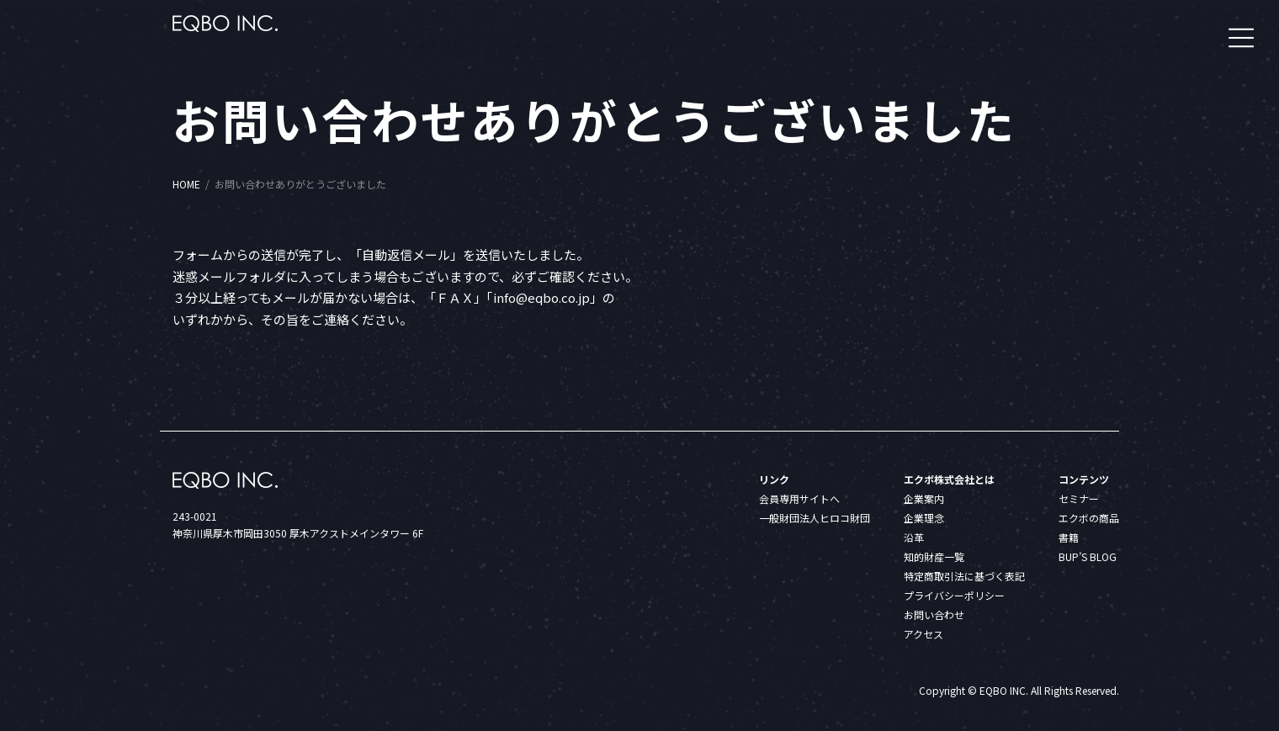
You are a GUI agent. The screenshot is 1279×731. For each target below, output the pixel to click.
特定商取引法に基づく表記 (964, 576)
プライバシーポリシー (954, 595)
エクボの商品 (1089, 518)
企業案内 (924, 498)
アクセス (923, 634)
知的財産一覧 (934, 556)
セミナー (1079, 498)
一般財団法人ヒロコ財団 (814, 518)
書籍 (1069, 537)
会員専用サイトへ (799, 498)
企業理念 (924, 518)
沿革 (914, 537)
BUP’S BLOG (1088, 556)
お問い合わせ (934, 614)
